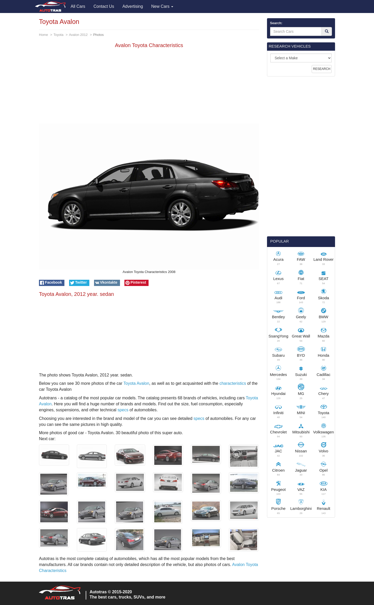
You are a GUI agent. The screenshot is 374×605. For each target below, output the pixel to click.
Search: (276, 23)
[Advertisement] (149, 87)
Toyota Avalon (136, 383)
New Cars (162, 6)
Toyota (58, 35)
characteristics (232, 383)
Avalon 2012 (78, 35)
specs (122, 410)
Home (43, 35)
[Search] (327, 31)
